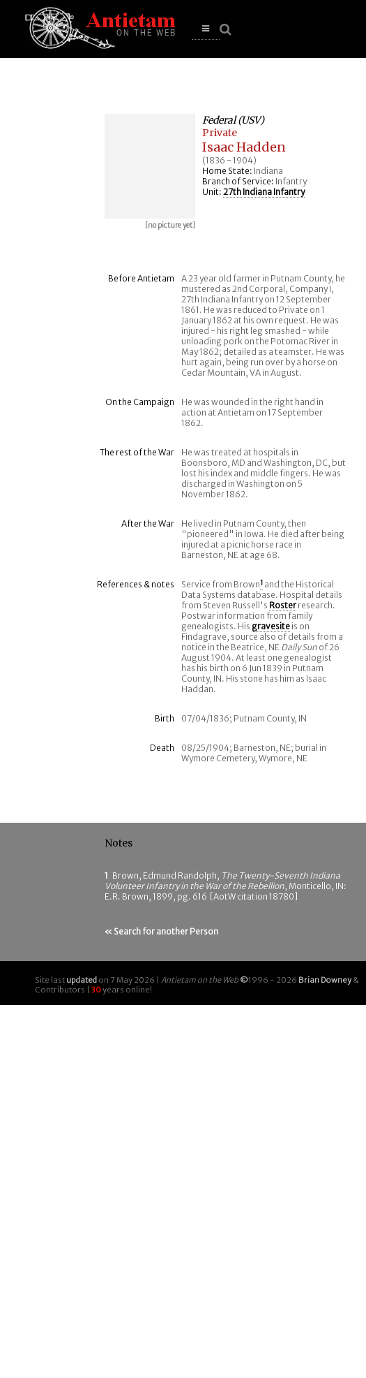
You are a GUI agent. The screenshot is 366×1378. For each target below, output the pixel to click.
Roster (282, 605)
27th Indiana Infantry (264, 191)
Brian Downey (324, 980)
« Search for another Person (161, 931)
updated (81, 980)
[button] (206, 29)
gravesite (271, 626)
